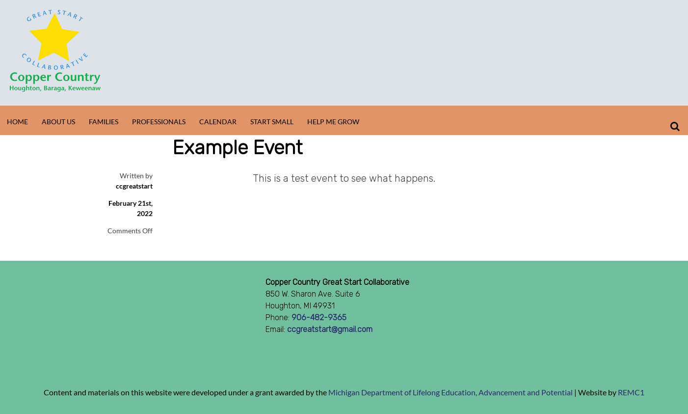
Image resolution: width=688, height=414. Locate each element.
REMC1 (631, 392)
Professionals (158, 121)
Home (17, 121)
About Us (58, 121)
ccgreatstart (134, 186)
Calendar (218, 121)
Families (103, 121)
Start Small (271, 121)
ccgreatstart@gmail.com (329, 329)
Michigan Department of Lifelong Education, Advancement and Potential (450, 392)
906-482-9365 (318, 317)
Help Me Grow (333, 121)
